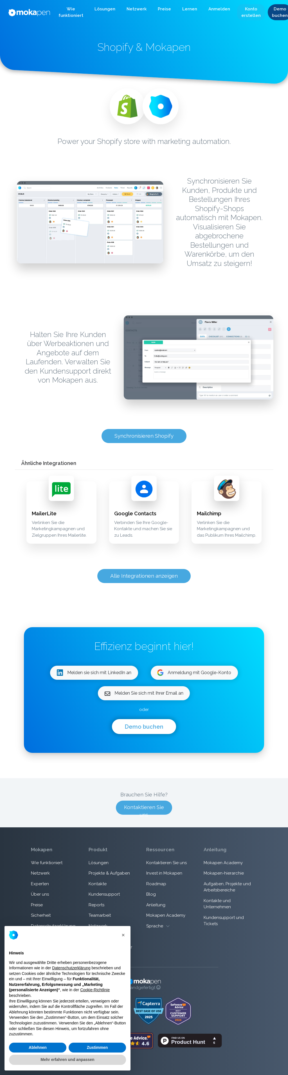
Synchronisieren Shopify (144, 436)
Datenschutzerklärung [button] (71, 968)
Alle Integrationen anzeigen (144, 576)
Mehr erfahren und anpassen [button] (67, 1059)
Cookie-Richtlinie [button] (95, 990)
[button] (70, 12)
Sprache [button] (158, 926)
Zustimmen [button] (97, 1047)
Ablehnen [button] (38, 1047)
